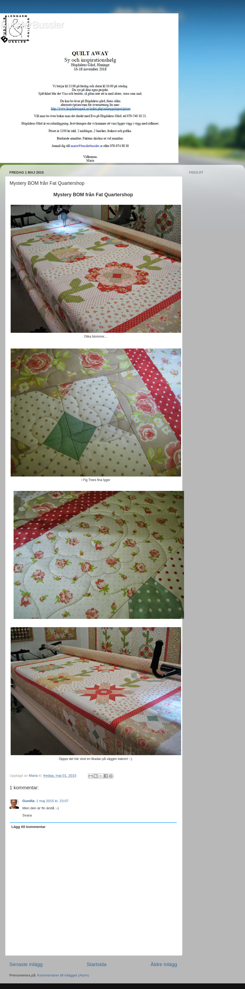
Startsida (97, 964)
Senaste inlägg (26, 964)
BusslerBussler (32, 24)
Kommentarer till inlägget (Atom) (63, 975)
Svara (27, 815)
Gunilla (28, 801)
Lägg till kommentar (28, 827)
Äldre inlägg (163, 964)
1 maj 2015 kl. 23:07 (52, 801)
